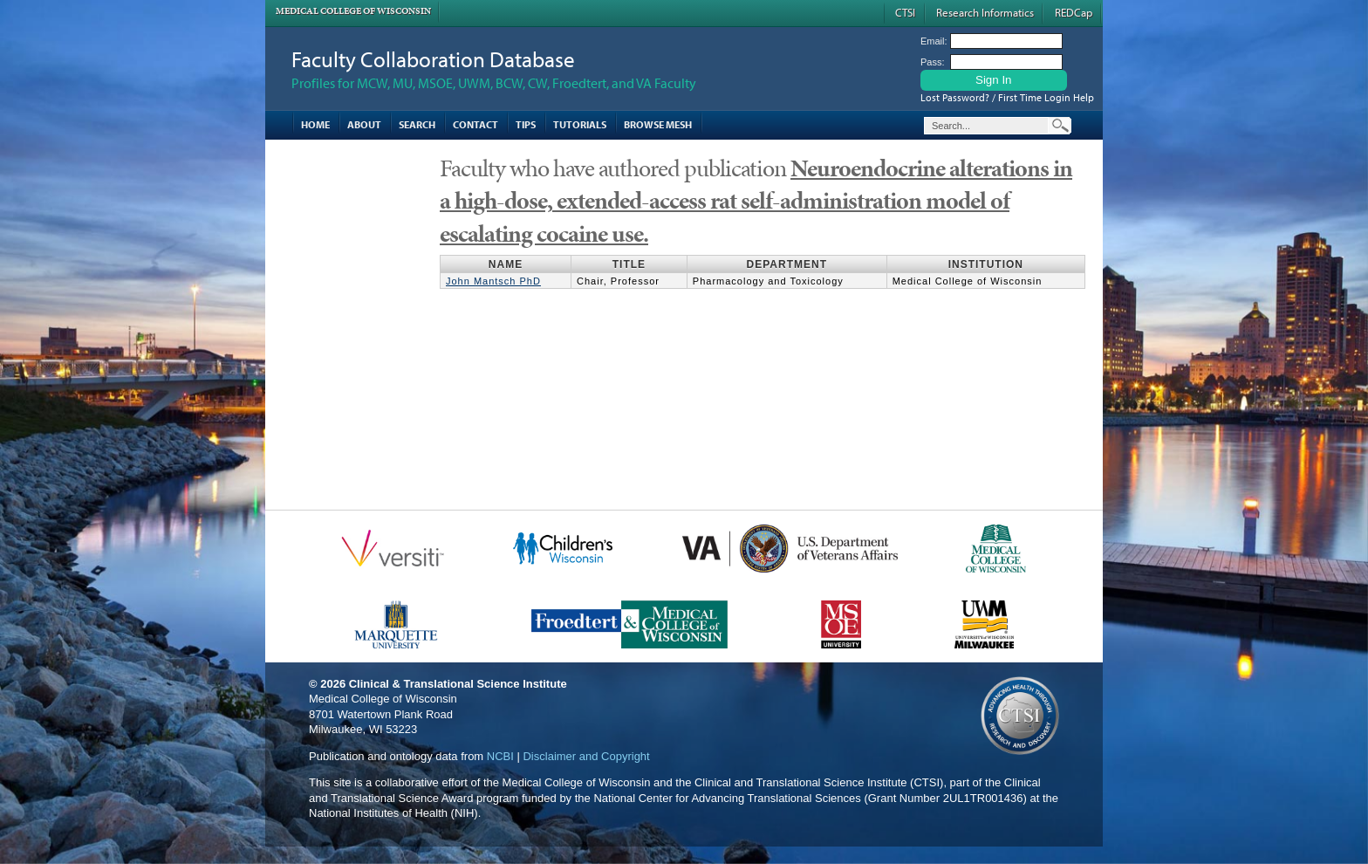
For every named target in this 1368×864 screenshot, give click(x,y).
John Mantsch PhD (493, 281)
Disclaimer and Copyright (586, 756)
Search (417, 124)
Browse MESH (658, 124)
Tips (526, 124)
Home (315, 124)
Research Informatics (985, 12)
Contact (475, 124)
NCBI (500, 756)
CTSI (905, 12)
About (364, 124)
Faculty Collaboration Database (433, 58)
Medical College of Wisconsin (353, 10)
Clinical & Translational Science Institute (458, 683)
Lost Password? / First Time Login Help (1007, 97)
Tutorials (579, 124)
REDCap (1073, 12)
